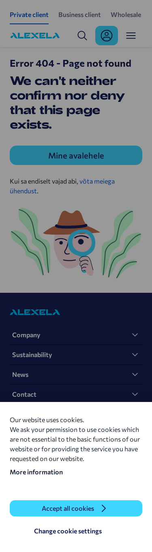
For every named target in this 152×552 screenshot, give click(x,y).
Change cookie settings (68, 531)
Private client (29, 14)
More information (36, 472)
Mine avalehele (76, 155)
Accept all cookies (68, 508)
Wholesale (126, 14)
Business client (79, 14)
